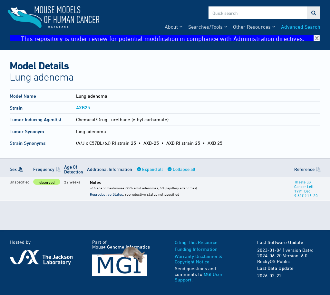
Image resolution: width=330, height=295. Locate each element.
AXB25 (83, 107)
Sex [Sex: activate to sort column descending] (13, 169)
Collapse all (184, 169)
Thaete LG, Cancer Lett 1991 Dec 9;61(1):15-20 (306, 189)
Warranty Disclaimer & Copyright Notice (198, 259)
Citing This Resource (196, 242)
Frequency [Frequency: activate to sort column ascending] (43, 169)
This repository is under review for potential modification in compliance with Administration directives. (170, 38)
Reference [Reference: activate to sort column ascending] (304, 169)
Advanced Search (300, 27)
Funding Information (196, 249)
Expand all (152, 169)
